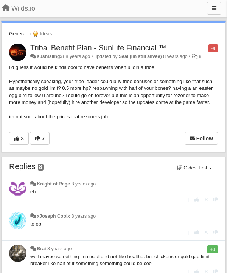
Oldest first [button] (194, 168)
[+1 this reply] (196, 199)
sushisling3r (50, 56)
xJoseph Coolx (53, 216)
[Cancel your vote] (206, 199)
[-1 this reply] (215, 199)
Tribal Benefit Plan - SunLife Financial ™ (98, 48)
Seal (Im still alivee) (140, 56)
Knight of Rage (53, 184)
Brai (41, 248)
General (17, 33)
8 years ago (84, 184)
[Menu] (214, 8)
